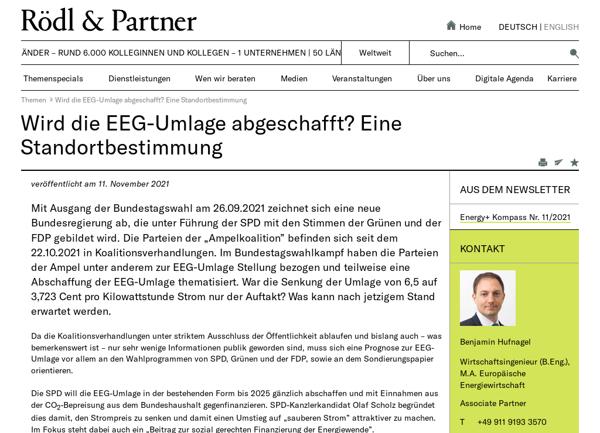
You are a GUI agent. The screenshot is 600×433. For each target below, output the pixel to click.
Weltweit (375, 52)
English (561, 27)
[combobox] (496, 53)
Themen (33, 99)
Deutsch (518, 27)
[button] (574, 53)
